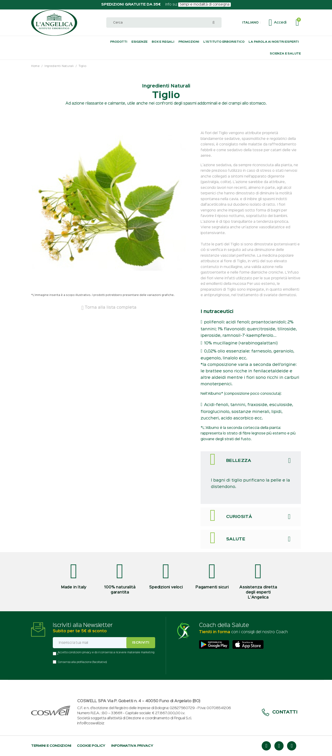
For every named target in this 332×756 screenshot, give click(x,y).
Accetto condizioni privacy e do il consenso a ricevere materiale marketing (106, 652)
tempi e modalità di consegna (204, 4)
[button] (251, 23)
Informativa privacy (132, 745)
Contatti (279, 712)
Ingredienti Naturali (59, 66)
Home (35, 66)
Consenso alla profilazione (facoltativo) (82, 662)
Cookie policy (91, 745)
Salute (235, 539)
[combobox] (164, 22)
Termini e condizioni (51, 745)
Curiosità (239, 517)
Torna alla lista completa (108, 307)
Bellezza (238, 461)
